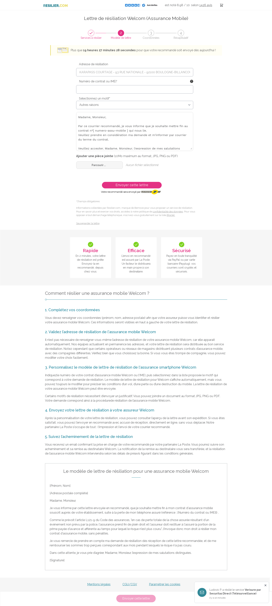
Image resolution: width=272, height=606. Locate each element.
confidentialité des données (168, 211)
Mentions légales (99, 584)
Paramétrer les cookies (164, 584)
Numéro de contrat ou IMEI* (98, 81)
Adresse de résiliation (93, 64)
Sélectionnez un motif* (94, 98)
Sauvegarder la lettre (88, 223)
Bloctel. (171, 215)
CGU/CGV (129, 584)
